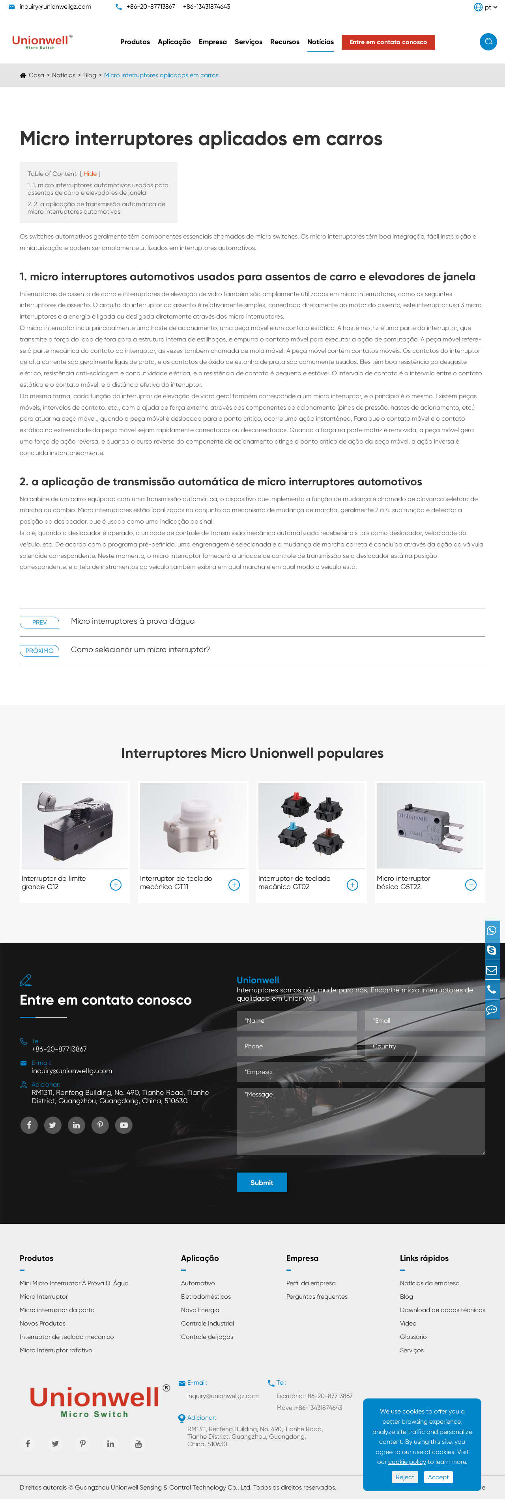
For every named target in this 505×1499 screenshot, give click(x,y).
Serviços (248, 41)
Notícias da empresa (430, 1283)
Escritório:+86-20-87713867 (315, 1396)
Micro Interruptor (44, 1296)
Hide (90, 173)
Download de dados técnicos (442, 1310)
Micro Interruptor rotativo (56, 1350)
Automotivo (198, 1283)
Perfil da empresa (311, 1283)
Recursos (284, 41)
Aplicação (174, 41)
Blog (89, 75)
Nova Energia (200, 1310)
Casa (36, 75)
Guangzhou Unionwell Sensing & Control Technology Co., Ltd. (163, 1487)
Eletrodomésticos (206, 1296)
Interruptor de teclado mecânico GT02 (294, 881)
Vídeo (408, 1323)
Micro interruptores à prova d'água (133, 621)
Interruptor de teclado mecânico (67, 1337)
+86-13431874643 (206, 6)
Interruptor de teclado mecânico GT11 (176, 881)
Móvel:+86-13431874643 (309, 1407)
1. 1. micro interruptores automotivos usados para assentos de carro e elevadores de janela (98, 188)
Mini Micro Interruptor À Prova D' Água (74, 1283)
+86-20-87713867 (151, 6)
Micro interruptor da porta (57, 1310)
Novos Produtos (42, 1323)
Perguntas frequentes (317, 1296)
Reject (405, 1477)
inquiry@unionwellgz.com (55, 6)
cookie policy (407, 1461)
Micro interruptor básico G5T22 (403, 881)
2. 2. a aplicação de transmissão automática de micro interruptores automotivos (96, 207)
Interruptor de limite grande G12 (54, 881)
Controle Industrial (207, 1323)
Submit (262, 1182)
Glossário (413, 1337)
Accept (438, 1477)
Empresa (213, 41)
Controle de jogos (207, 1337)
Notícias (320, 41)
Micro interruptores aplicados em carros (161, 75)
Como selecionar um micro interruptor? (140, 649)
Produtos (135, 41)
